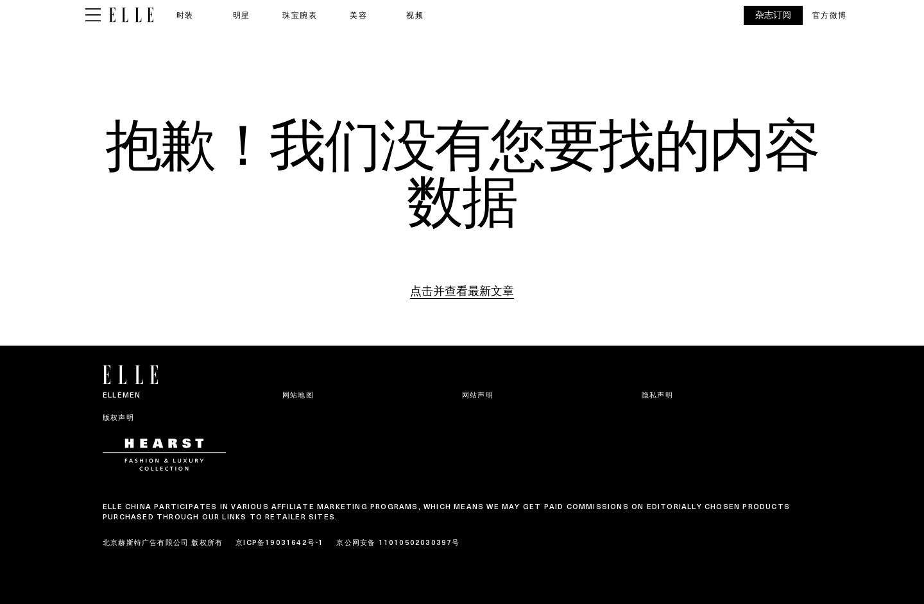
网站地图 (298, 394)
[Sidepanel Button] (93, 15)
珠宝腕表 (299, 15)
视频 (415, 15)
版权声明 (118, 417)
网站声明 (477, 394)
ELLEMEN (122, 394)
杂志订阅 (773, 15)
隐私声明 (657, 394)
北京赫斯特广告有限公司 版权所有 (163, 542)
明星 (241, 15)
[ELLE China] (131, 15)
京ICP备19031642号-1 (279, 542)
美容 (358, 15)
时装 (185, 15)
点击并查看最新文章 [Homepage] (462, 290)
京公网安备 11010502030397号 (397, 542)
